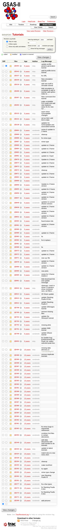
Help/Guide (31, 21)
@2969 (16, 267)
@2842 (16, 289)
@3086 (16, 145)
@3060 (16, 181)
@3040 (16, 203)
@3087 (16, 142)
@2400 (16, 356)
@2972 (16, 255)
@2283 (16, 474)
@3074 (16, 163)
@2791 (16, 330)
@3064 (16, 178)
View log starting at (37, 39)
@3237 (16, 75)
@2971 (16, 259)
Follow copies (11, 44)
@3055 (16, 189)
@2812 (16, 304)
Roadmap (33, 24)
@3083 (16, 152)
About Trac (41, 21)
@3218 (16, 84)
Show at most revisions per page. (41, 45)
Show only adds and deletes (16, 47)
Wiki (10, 24)
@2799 (16, 309)
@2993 (16, 221)
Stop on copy (11, 42)
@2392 (16, 385)
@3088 (16, 138)
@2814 (16, 295)
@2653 (16, 342)
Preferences (51, 21)
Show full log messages (36, 48)
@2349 (16, 444)
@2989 (16, 230)
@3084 (16, 149)
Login (23, 21)
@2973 (16, 251)
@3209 (16, 91)
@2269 (16, 502)
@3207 (16, 98)
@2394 (16, 378)
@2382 (16, 421)
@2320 (16, 459)
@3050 (16, 194)
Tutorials (18, 34)
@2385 (16, 411)
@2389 (16, 396)
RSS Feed (24, 523)
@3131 (16, 119)
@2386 (16, 407)
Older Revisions (48, 31)
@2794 (16, 318)
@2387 (16, 403)
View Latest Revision (34, 31)
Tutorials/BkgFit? (47, 352)
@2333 (16, 451)
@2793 (16, 322)
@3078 (16, 160)
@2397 (16, 367)
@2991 (16, 226)
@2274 (16, 490)
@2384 (16, 414)
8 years (27, 66)
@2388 (16, 400)
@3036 (16, 208)
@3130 (16, 124)
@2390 (16, 393)
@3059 (16, 185)
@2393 (16, 382)
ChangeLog (36, 523)
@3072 (16, 170)
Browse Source (48, 24)
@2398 (16, 364)
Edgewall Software (29, 527)
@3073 (16, 167)
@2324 (16, 455)
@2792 (16, 326)
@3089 (16, 134)
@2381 (16, 425)
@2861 (16, 281)
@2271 (16, 499)
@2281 (16, 482)
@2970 (16, 263)
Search (50, 27)
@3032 (16, 213)
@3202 (16, 105)
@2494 (16, 351)
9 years (27, 113)
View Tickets (38, 27)
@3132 (16, 113)
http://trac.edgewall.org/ (49, 530)
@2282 (16, 478)
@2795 (16, 313)
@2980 (16, 248)
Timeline (21, 24)
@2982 (16, 241)
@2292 (16, 470)
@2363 (16, 430)
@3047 (16, 198)
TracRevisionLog (22, 517)
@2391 (16, 389)
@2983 (16, 237)
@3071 (16, 174)
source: (7, 34)
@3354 (16, 66)
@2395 (16, 375)
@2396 (16, 371)
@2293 (16, 467)
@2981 (16, 244)
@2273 (16, 495)
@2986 (16, 233)
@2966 (16, 272)
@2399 (16, 360)
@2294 (16, 463)
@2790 (16, 335)
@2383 (16, 418)
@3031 (16, 217)
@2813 (16, 299)
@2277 (16, 486)
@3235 (16, 80)
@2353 (16, 437)
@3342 (16, 71)
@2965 (16, 276)
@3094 (16, 130)
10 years (27, 351)
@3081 (16, 156)
